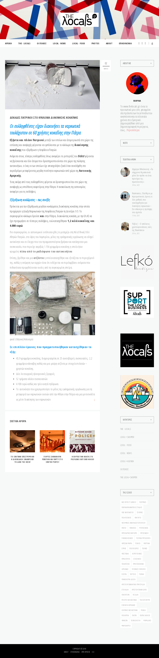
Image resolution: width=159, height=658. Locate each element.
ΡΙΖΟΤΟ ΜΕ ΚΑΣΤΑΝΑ (129, 599)
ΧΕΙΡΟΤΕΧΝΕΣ (137, 553)
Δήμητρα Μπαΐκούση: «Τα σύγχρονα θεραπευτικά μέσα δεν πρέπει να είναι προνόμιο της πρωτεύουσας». (142, 175)
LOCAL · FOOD (78, 43)
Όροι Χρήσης (86, 652)
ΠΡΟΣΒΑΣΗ (144, 533)
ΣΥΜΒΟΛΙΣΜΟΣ (127, 538)
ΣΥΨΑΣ (124, 548)
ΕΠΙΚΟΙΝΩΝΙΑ (124, 43)
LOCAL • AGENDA (127, 461)
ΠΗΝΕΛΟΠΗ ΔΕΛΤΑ (128, 579)
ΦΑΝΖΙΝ (125, 620)
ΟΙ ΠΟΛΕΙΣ (41, 43)
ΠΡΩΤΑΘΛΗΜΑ (138, 563)
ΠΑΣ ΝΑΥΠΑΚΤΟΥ (128, 512)
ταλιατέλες (126, 563)
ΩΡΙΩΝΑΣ (125, 569)
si (93, 652)
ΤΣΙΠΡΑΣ (140, 512)
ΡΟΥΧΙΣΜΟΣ (143, 527)
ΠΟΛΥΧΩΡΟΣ (134, 548)
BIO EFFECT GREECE (129, 502)
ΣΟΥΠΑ (124, 574)
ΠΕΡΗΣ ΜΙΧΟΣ (145, 615)
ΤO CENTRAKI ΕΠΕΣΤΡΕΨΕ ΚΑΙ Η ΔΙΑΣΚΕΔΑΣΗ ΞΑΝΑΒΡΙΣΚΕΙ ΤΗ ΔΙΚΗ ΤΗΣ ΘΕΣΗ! (22, 459)
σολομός (137, 558)
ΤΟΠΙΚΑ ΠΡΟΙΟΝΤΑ (143, 538)
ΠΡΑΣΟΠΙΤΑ (126, 558)
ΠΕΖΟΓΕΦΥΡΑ (145, 599)
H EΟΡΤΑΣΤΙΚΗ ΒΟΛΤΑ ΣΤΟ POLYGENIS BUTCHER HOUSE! (82, 458)
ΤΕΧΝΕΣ (144, 548)
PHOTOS (95, 43)
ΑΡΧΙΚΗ (8, 43)
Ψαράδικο (147, 620)
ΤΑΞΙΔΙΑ (135, 594)
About (66, 652)
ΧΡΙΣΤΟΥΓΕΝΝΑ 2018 (139, 589)
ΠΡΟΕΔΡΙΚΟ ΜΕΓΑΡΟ (129, 533)
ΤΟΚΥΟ (137, 543)
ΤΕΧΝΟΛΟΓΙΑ (135, 620)
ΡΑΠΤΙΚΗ (147, 543)
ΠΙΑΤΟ (124, 527)
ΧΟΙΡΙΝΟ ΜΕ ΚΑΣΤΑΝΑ (130, 610)
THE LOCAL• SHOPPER (128, 477)
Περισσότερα (133, 130)
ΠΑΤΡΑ (134, 615)
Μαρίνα (137, 100)
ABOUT (108, 43)
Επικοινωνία (75, 652)
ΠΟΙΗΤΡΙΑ (125, 615)
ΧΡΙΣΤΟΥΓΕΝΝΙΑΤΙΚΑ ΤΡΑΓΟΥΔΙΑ (133, 584)
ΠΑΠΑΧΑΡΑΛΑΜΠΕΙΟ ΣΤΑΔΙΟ (132, 507)
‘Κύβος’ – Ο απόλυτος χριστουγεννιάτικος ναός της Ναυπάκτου (142, 227)
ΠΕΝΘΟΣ (133, 527)
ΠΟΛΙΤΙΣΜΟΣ (126, 517)
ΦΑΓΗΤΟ (138, 517)
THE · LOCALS (24, 43)
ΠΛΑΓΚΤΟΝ (126, 594)
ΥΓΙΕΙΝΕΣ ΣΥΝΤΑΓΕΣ (139, 569)
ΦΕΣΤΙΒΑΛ (125, 553)
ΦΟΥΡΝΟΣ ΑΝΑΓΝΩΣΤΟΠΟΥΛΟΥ (134, 522)
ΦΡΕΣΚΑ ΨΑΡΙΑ (127, 543)
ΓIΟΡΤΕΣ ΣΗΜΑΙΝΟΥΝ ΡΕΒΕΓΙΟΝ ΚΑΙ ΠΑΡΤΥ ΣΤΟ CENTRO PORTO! (52, 459)
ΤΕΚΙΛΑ (143, 610)
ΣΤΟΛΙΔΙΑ (125, 589)
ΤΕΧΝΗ (141, 574)
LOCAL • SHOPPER (127, 437)
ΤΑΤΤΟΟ (133, 574)
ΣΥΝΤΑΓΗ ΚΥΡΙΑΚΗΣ (128, 605)
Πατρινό (142, 502)
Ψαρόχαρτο (126, 625)
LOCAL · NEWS (58, 43)
